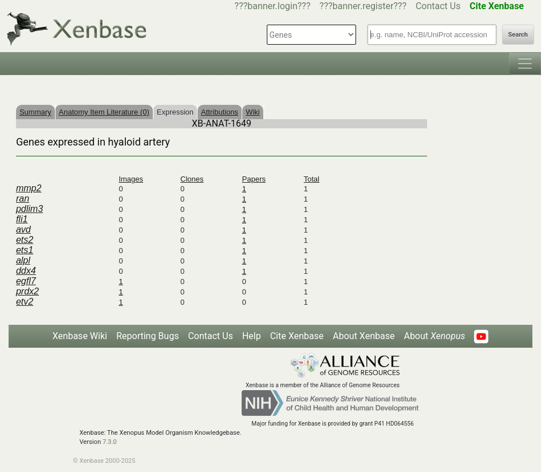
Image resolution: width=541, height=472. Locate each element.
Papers (254, 179)
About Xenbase (363, 336)
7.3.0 (109, 442)
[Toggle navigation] (525, 63)
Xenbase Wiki (80, 336)
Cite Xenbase (297, 336)
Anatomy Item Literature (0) (104, 112)
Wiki (253, 112)
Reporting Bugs (147, 336)
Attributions (219, 112)
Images (131, 179)
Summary (35, 112)
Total (311, 179)
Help (251, 336)
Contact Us (438, 6)
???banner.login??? (273, 6)
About (434, 336)
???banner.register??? (362, 6)
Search (518, 34)
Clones (191, 179)
